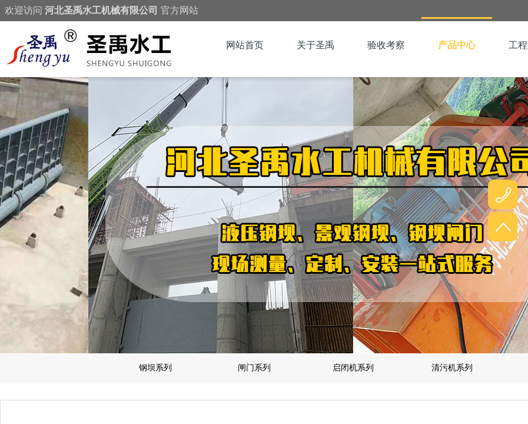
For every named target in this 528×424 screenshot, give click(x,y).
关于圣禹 (315, 45)
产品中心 (457, 45)
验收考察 (386, 45)
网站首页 (245, 45)
